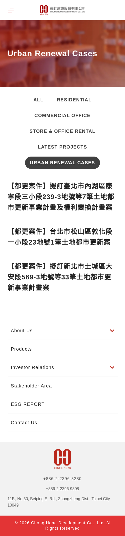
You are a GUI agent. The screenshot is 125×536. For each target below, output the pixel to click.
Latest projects (62, 147)
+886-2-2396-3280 (62, 478)
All (38, 99)
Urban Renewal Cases (62, 162)
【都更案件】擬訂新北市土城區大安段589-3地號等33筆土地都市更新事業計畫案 (60, 277)
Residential (74, 99)
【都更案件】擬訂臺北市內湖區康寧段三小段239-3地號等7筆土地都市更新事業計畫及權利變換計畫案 (61, 196)
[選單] (11, 10)
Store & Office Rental (63, 131)
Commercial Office (62, 115)
